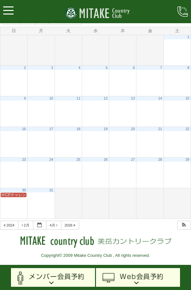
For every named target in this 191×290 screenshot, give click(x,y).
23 (24, 159)
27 (133, 159)
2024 (10, 225)
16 (24, 129)
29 (187, 159)
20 (133, 129)
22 (187, 129)
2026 (71, 225)
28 (160, 159)
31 (51, 190)
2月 (26, 225)
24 (51, 159)
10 (51, 98)
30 (24, 190)
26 (106, 159)
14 (160, 98)
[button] (183, 225)
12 (106, 98)
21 (160, 129)
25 (78, 159)
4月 (54, 225)
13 (133, 98)
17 (51, 129)
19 (106, 129)
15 (187, 98)
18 (78, 129)
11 (78, 98)
